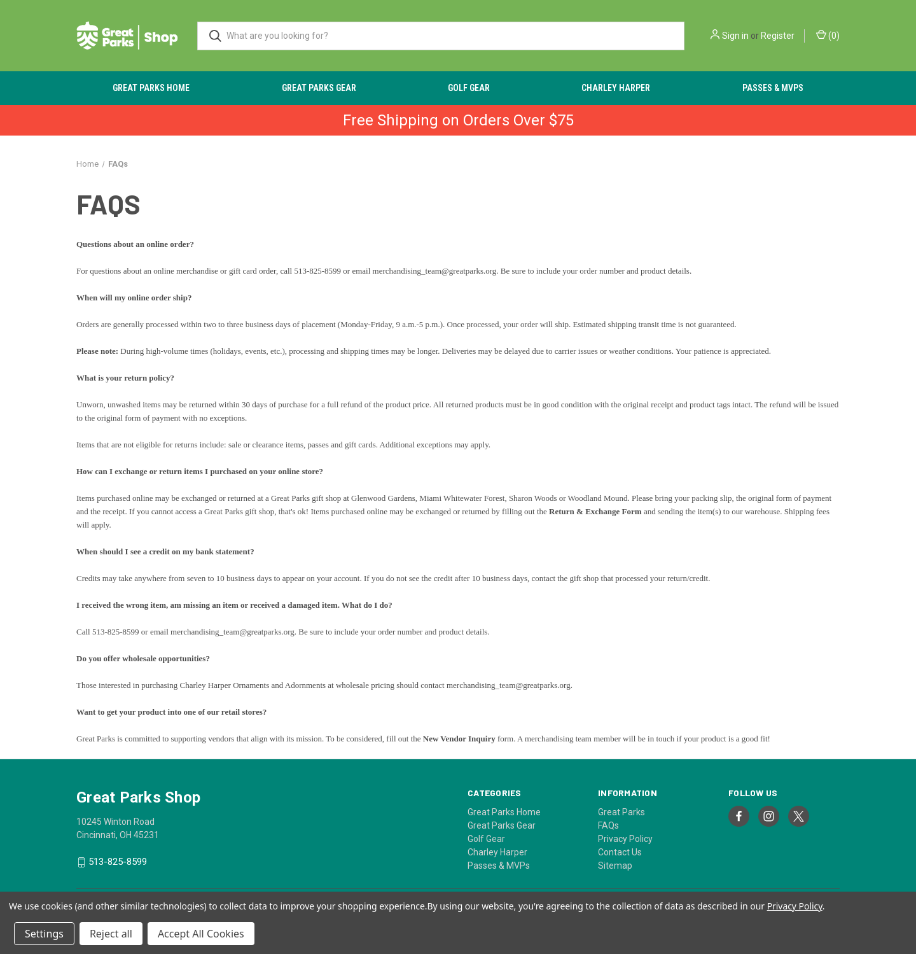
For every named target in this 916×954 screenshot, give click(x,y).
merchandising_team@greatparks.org (435, 271)
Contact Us (620, 852)
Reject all (111, 934)
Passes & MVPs (772, 88)
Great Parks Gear (319, 88)
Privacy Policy (625, 839)
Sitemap (615, 865)
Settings (44, 934)
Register (778, 36)
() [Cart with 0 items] (828, 35)
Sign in (735, 36)
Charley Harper (615, 88)
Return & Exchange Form (595, 511)
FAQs (608, 825)
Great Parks (621, 812)
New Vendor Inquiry (459, 738)
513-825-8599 (117, 862)
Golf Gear (469, 88)
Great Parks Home (151, 88)
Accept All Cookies (201, 934)
